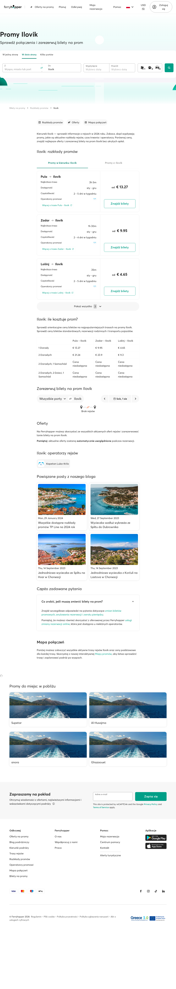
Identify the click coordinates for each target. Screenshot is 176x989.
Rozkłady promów (39, 108)
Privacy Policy (150, 804)
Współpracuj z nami (66, 842)
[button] (70, 399)
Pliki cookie (49, 916)
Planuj (62, 6)
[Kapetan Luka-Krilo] (53, 463)
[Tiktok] (156, 891)
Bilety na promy (17, 108)
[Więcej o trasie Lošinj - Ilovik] (58, 293)
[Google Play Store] (156, 838)
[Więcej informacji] (53, 804)
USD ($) (143, 6)
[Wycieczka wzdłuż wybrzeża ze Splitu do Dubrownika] (114, 506)
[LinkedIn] (163, 891)
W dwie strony (29, 54)
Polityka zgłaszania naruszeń (94, 916)
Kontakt (104, 847)
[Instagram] (148, 891)
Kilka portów (46, 54)
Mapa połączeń (18, 870)
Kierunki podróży (19, 847)
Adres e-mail (101, 794)
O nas (58, 836)
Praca (58, 847)
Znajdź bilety (120, 203)
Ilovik (55, 108)
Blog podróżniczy (19, 842)
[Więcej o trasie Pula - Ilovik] (57, 205)
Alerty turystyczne (110, 855)
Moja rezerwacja (96, 6)
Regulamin (36, 916)
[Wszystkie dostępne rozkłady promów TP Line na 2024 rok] (62, 506)
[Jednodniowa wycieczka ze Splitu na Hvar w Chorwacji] (62, 556)
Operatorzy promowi (21, 864)
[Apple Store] (156, 846)
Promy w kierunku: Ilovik (62, 162)
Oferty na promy (42, 6)
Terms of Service (101, 807)
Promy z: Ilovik (113, 162)
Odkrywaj (76, 6)
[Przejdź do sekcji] (50, 122)
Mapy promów (103, 653)
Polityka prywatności (67, 916)
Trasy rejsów (16, 853)
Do (49, 66)
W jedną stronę (10, 54)
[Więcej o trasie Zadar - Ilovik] (58, 249)
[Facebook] (141, 891)
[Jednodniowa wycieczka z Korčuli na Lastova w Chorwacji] (114, 556)
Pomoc (117, 6)
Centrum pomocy (110, 842)
